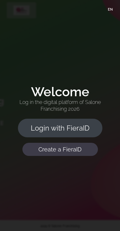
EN (110, 9)
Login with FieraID (60, 128)
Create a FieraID (60, 149)
